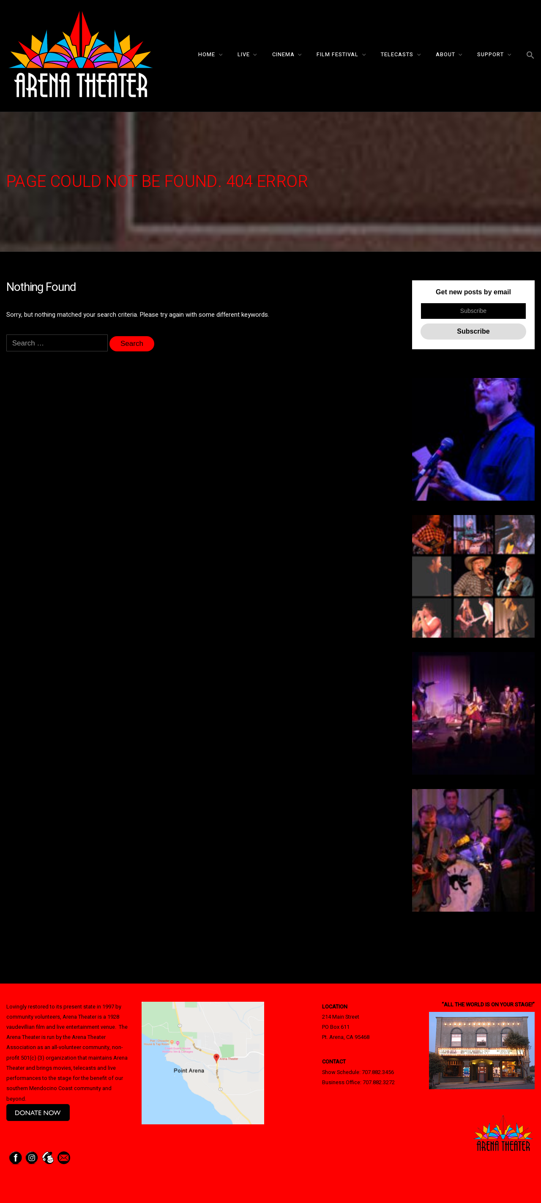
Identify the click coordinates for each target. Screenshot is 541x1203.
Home (206, 54)
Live (244, 54)
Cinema (283, 54)
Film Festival (337, 54)
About (445, 54)
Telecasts (397, 54)
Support (490, 54)
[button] (530, 55)
